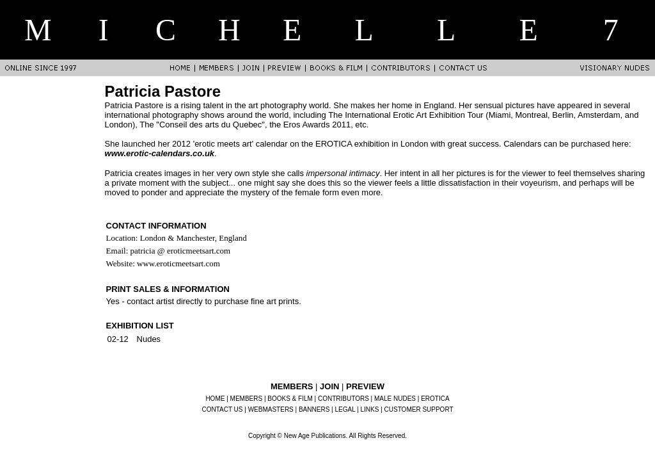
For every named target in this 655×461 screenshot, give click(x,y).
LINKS (370, 409)
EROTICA (435, 398)
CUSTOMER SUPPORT (419, 409)
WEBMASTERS (271, 409)
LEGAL (345, 409)
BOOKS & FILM (290, 398)
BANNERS (314, 409)
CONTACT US (221, 409)
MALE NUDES (395, 398)
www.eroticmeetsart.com (178, 263)
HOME (215, 398)
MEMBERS (246, 398)
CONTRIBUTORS (343, 398)
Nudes (149, 339)
